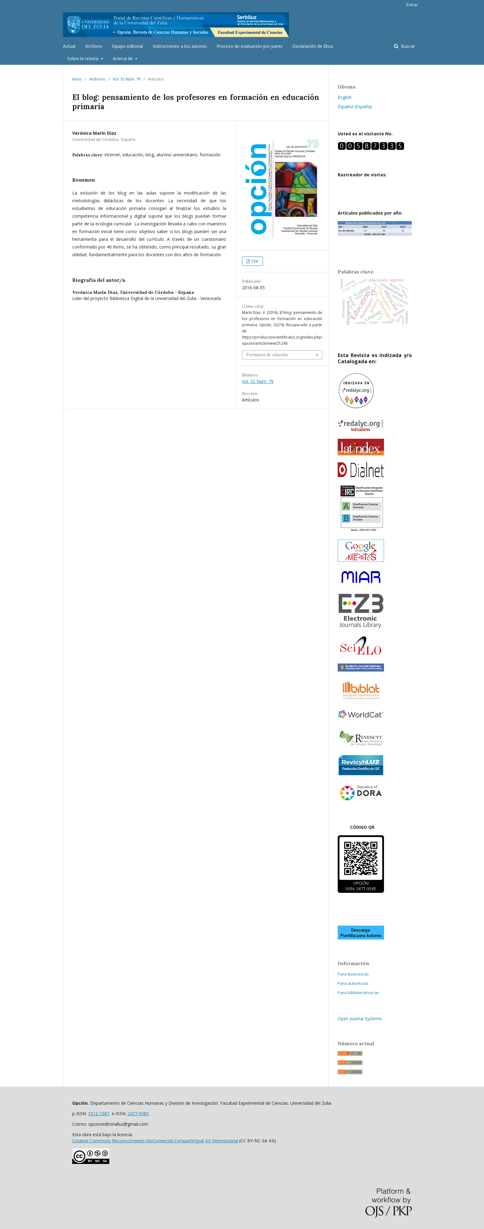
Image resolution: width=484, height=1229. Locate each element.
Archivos (93, 46)
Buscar (407, 46)
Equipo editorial (127, 46)
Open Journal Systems (360, 1018)
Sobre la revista (83, 58)
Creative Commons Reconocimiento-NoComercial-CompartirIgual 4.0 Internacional (155, 1141)
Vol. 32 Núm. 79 (126, 79)
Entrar (412, 4)
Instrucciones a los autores (180, 46)
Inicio (77, 79)
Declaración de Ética (312, 46)
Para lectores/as (353, 974)
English (345, 97)
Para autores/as (353, 983)
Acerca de (123, 58)
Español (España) (355, 106)
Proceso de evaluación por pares (249, 46)
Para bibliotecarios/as (358, 992)
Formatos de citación (267, 354)
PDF (255, 261)
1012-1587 (98, 1113)
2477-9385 (138, 1113)
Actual (69, 46)
